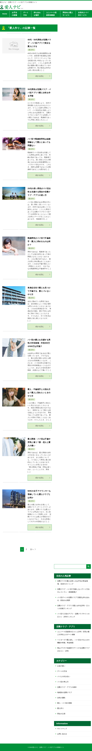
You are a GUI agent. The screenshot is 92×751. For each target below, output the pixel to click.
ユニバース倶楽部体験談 (51, 13)
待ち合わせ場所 (37, 13)
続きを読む (43, 76)
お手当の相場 (14, 13)
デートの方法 (62, 671)
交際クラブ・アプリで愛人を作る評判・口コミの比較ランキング (73, 607)
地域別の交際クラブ (64, 692)
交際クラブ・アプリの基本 (67, 687)
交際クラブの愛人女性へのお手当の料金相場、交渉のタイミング (72, 582)
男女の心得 (61, 714)
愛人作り (31, 50)
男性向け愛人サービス (68, 13)
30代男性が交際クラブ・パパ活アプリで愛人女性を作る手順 (39, 92)
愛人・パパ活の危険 (64, 703)
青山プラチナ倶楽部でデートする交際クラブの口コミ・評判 (73, 649)
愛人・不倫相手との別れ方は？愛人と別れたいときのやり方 (39, 392)
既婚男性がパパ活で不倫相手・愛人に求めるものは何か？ (39, 241)
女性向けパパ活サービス (83, 13)
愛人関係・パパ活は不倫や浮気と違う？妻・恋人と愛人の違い (39, 442)
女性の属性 (61, 698)
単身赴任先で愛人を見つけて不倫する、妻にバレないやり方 (39, 291)
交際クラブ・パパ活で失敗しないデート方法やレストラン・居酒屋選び (73, 590)
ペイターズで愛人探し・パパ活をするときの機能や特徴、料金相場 (73, 641)
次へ (32, 549)
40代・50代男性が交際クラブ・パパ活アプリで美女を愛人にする (39, 43)
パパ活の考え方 (63, 682)
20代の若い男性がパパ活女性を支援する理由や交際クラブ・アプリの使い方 (39, 191)
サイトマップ (62, 729)
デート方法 (25, 13)
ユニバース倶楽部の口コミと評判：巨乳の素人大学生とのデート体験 (73, 633)
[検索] (72, 566)
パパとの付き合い (63, 676)
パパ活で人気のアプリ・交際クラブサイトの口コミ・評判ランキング (73, 615)
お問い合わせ (62, 734)
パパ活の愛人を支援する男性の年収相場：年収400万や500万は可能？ (40, 343)
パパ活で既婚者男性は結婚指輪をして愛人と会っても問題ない (39, 142)
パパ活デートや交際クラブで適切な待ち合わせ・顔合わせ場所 (73, 598)
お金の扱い (61, 666)
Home (4, 14)
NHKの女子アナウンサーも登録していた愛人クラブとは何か (39, 494)
